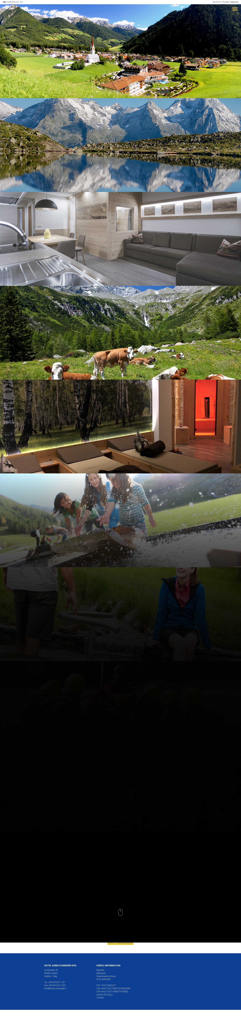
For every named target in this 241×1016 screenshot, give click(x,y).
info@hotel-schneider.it (55, 988)
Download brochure (106, 976)
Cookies (100, 997)
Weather (100, 970)
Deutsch (217, 2)
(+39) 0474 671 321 (13, 2)
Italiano (225, 2)
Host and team (103, 979)
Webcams (101, 973)
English (234, 2)
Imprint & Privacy (104, 994)
